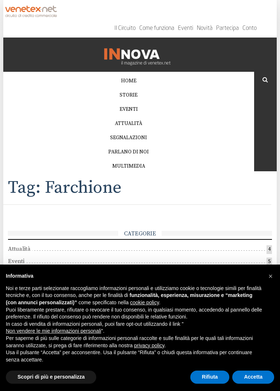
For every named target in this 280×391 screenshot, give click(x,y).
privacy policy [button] (149, 345)
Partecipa (227, 28)
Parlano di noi (128, 152)
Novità (205, 28)
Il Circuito (125, 28)
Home (128, 81)
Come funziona (156, 28)
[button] (270, 276)
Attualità (128, 123)
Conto (249, 28)
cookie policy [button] (144, 302)
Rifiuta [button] (210, 377)
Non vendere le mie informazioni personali (53, 331)
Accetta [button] (253, 377)
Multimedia (128, 166)
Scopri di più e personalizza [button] (51, 377)
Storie (128, 95)
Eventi (185, 28)
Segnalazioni (128, 137)
